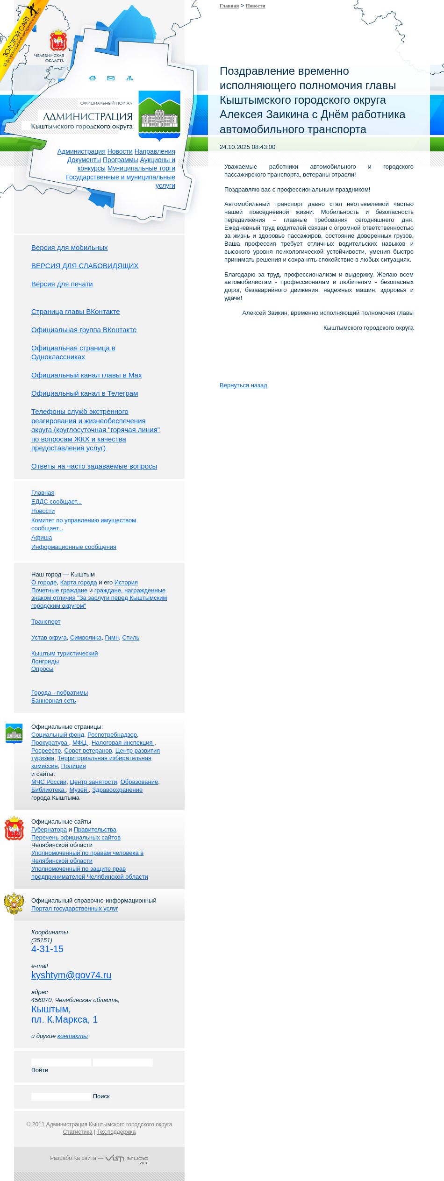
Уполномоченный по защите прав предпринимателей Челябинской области (89, 872)
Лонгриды (45, 661)
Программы (120, 160)
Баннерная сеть (53, 700)
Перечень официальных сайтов (76, 837)
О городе (44, 582)
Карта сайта (130, 78)
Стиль (130, 637)
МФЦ (80, 742)
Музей (79, 789)
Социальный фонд (57, 734)
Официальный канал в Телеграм (84, 393)
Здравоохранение (117, 789)
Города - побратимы (59, 692)
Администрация (81, 151)
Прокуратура (50, 742)
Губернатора (49, 829)
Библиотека (48, 789)
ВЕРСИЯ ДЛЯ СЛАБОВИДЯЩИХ (85, 266)
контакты (72, 1035)
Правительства (95, 829)
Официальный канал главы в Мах (86, 375)
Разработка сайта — (99, 1158)
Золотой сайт (25, 41)
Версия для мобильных (69, 247)
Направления (155, 151)
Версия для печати (62, 284)
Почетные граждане (59, 590)
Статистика (78, 1132)
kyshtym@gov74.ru (71, 975)
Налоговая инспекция (123, 742)
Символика (85, 637)
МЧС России (48, 781)
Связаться (111, 78)
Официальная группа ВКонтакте (83, 330)
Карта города (78, 582)
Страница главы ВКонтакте (75, 311)
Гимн (112, 637)
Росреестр (46, 750)
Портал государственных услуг (74, 908)
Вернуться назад (243, 385)
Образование (139, 781)
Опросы (42, 668)
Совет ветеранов (88, 750)
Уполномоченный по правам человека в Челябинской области (87, 856)
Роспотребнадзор (112, 734)
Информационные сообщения (73, 546)
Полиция (73, 765)
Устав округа (49, 637)
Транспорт (46, 621)
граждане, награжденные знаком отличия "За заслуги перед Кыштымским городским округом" (99, 598)
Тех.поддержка (116, 1132)
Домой (93, 78)
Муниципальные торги (141, 168)
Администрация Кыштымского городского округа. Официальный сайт (104, 114)
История (126, 582)
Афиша (41, 537)
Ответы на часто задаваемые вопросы (94, 466)
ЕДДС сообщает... (56, 501)
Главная (229, 5)
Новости (120, 151)
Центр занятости (93, 781)
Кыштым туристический (64, 653)
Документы (84, 160)
